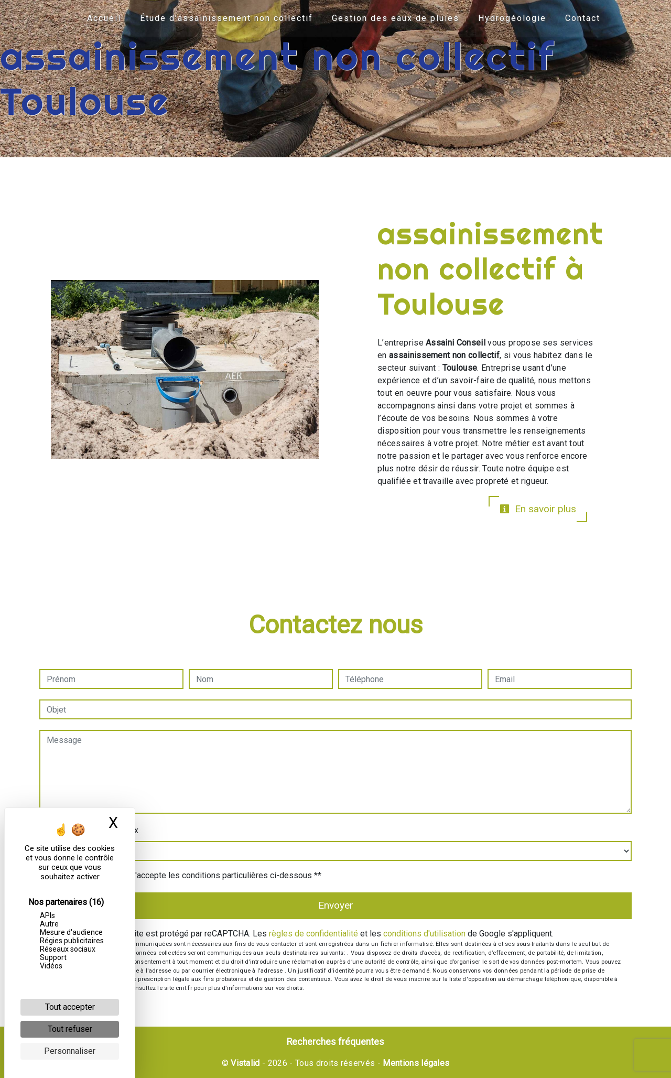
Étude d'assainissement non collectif (226, 18)
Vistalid (245, 1063)
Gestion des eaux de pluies (395, 18)
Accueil (104, 18)
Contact (582, 18)
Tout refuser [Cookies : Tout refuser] (70, 1029)
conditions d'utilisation (424, 934)
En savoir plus (538, 509)
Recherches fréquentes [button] (335, 1042)
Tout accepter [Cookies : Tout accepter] (70, 1007)
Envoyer (335, 905)
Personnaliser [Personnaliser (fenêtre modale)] (69, 1051)
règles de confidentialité (313, 934)
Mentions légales (415, 1063)
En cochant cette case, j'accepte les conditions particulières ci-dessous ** (185, 875)
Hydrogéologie (512, 18)
